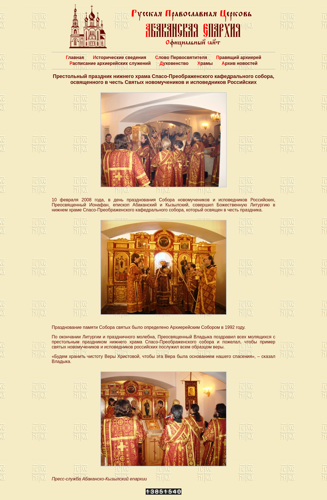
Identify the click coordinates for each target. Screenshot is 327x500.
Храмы (205, 63)
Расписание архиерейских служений (110, 63)
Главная (75, 57)
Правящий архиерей (238, 57)
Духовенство (174, 63)
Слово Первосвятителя (181, 57)
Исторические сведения (119, 57)
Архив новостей (239, 63)
